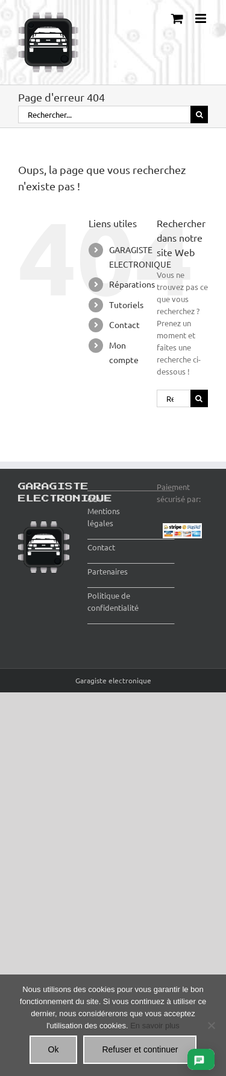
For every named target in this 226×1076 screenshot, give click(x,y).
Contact (124, 324)
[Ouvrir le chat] (198, 1059)
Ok (53, 1049)
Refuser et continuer (140, 1049)
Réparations (132, 284)
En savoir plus (155, 1025)
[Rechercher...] (104, 114)
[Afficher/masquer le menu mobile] (201, 18)
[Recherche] (199, 114)
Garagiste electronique (113, 680)
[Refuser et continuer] (211, 1025)
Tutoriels (126, 304)
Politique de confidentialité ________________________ (130, 607)
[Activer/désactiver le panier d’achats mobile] (177, 18)
